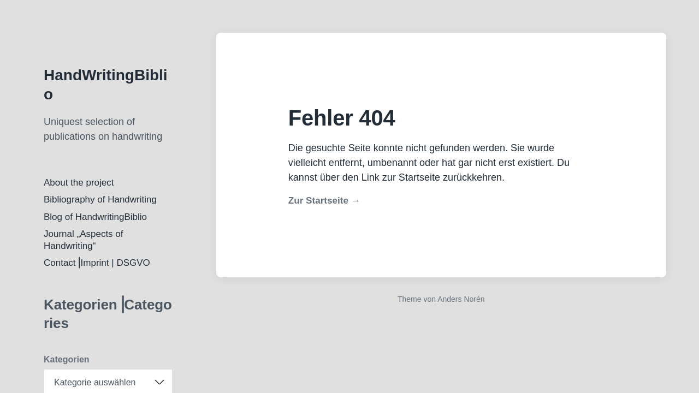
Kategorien (67, 359)
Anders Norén (460, 299)
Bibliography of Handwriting (100, 199)
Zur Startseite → (324, 200)
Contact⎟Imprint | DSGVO (97, 263)
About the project (79, 182)
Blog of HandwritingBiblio (95, 217)
